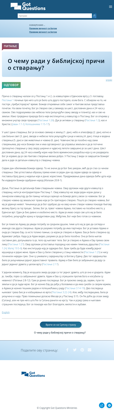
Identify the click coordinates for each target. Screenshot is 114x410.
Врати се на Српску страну (61, 324)
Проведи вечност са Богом (43, 28)
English (6, 312)
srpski (109, 80)
